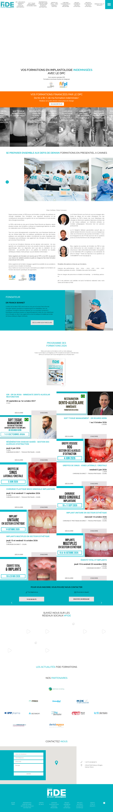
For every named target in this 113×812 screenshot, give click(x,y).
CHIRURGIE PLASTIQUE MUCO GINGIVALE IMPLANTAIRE (65, 4)
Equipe (13, 802)
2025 (77, 268)
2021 (98, 268)
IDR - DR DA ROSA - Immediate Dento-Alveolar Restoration (20, 4)
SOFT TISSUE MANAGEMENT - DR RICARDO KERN (31, 4)
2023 (88, 268)
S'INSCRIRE (44, 413)
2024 (82, 268)
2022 (93, 268)
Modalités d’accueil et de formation (86, 270)
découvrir (19, 413)
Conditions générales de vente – (67, 270)
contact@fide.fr (74, 255)
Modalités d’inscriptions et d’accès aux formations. (72, 264)
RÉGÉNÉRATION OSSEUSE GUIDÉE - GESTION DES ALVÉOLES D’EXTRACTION (43, 4)
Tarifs (13, 804)
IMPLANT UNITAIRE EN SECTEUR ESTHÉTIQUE (77, 4)
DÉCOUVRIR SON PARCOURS (42, 322)
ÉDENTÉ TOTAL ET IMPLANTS (99, 4)
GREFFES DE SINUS (41, 803)
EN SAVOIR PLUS (56, 104)
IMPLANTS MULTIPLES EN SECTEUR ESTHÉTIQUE (88, 4)
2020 (102, 268)
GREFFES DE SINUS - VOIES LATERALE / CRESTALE (54, 4)
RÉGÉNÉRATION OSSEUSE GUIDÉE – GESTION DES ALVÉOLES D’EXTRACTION (27, 805)
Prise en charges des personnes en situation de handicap (74, 274)
